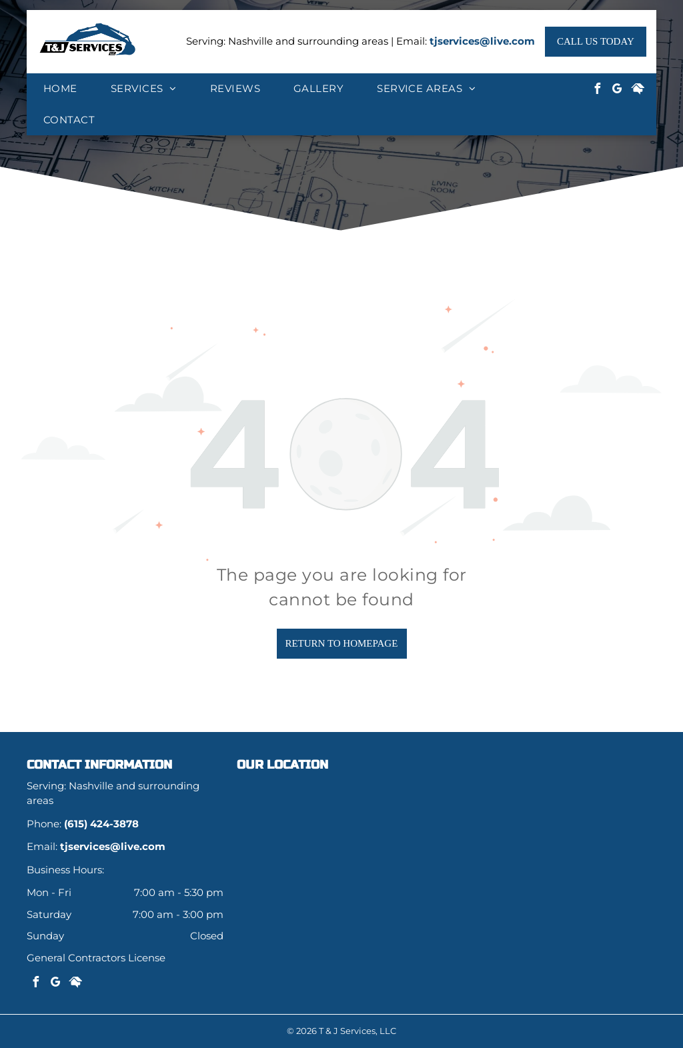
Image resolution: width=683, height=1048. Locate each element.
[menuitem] (60, 89)
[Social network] (637, 90)
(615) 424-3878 (101, 823)
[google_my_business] (617, 90)
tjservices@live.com (482, 41)
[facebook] (597, 90)
